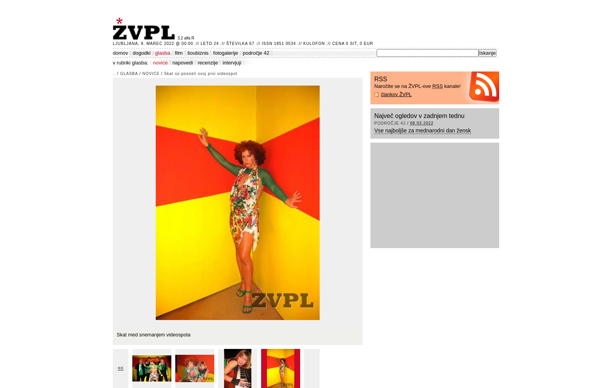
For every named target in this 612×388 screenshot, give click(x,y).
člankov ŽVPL (396, 94)
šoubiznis (197, 53)
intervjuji (231, 63)
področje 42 (256, 53)
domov (120, 53)
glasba (162, 53)
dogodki (142, 53)
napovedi (183, 63)
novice (160, 63)
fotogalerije (225, 53)
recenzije (207, 63)
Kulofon (314, 43)
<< (121, 368)
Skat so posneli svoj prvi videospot (200, 74)
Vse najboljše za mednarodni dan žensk (422, 130)
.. (114, 74)
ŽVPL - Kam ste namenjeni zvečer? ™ (145, 29)
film (179, 53)
